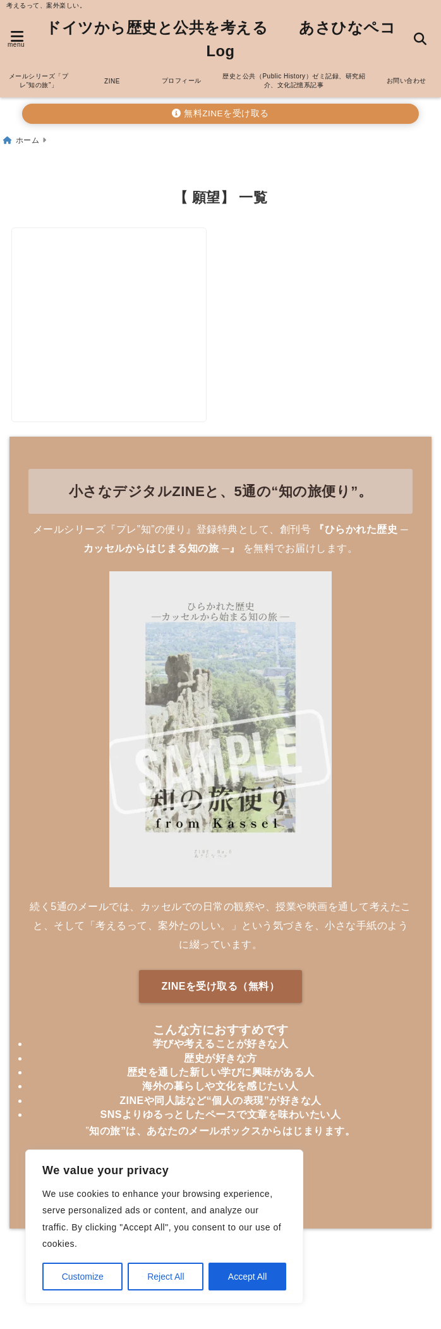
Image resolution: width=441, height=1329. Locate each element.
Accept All (247, 1276)
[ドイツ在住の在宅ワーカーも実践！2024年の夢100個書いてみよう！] (114, 287)
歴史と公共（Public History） (293, 75)
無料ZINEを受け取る (220, 107)
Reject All (165, 1276)
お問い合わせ (406, 74)
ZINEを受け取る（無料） (221, 989)
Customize (83, 1276)
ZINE (112, 75)
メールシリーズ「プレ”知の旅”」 (39, 75)
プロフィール (182, 74)
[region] (164, 1227)
